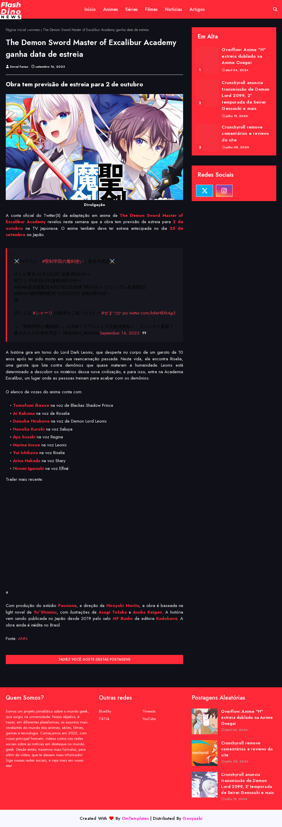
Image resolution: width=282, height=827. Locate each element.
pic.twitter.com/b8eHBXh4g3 (149, 313)
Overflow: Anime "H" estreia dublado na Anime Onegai (244, 56)
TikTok (104, 718)
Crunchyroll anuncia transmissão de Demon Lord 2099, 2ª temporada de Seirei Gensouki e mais (245, 95)
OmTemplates (135, 818)
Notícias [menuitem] (173, 9)
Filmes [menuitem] (151, 9)
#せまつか (111, 313)
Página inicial (16, 29)
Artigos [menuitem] (197, 9)
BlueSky (105, 711)
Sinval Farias (19, 66)
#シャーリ (43, 313)
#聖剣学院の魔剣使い (63, 261)
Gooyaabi (192, 818)
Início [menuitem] (90, 9)
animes (34, 29)
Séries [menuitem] (131, 9)
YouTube (149, 718)
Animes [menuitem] (110, 9)
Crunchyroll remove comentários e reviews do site (245, 133)
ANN (22, 638)
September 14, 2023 (119, 333)
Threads (149, 711)
